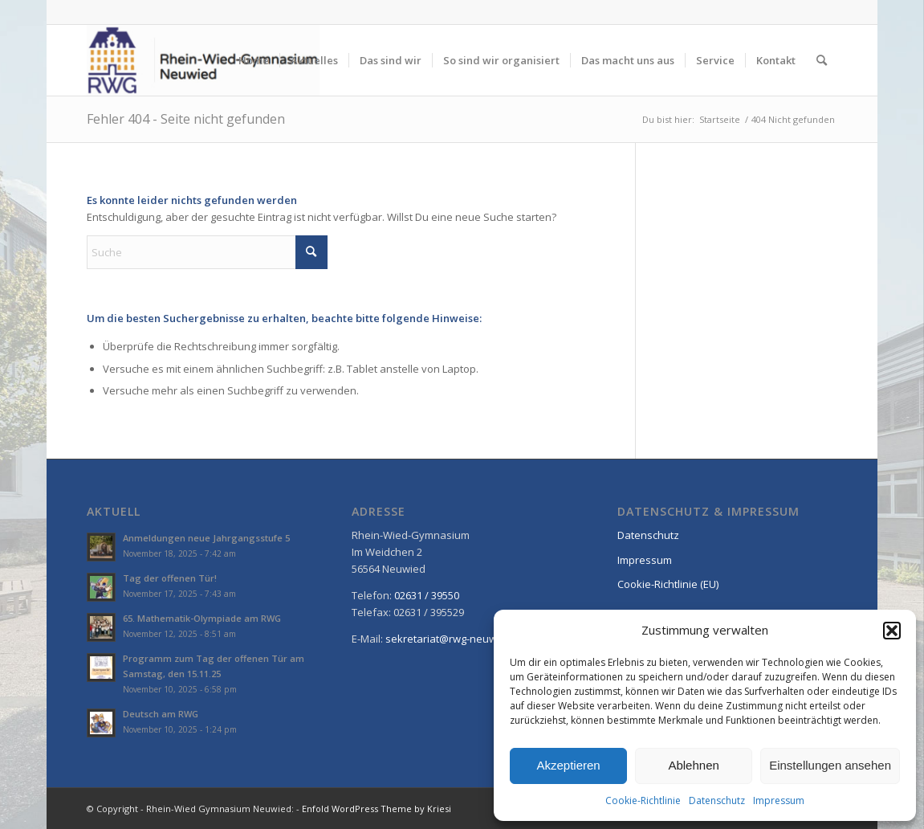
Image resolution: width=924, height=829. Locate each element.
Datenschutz (717, 800)
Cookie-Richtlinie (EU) (667, 584)
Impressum (778, 800)
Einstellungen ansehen (830, 765)
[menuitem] (253, 60)
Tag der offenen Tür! (170, 578)
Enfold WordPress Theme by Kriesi (376, 808)
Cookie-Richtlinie (643, 800)
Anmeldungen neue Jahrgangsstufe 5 (206, 538)
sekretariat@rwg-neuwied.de (456, 638)
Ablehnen (693, 765)
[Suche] (821, 60)
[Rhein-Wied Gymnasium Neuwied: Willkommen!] (203, 60)
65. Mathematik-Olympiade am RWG (202, 618)
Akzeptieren (568, 765)
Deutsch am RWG (160, 714)
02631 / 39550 (426, 595)
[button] (892, 631)
